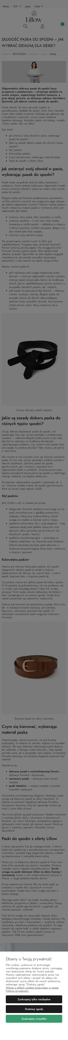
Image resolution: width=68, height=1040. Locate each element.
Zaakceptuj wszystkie (34, 1019)
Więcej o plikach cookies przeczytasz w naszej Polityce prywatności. (32, 989)
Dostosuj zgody (34, 1009)
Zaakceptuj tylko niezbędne (34, 999)
